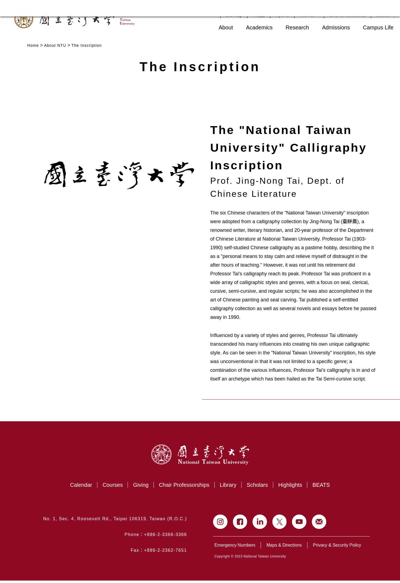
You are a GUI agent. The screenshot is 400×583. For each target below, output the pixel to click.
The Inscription (87, 45)
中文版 (259, 15)
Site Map (234, 15)
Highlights (290, 487)
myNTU (282, 15)
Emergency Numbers (234, 547)
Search (383, 15)
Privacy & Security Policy (337, 547)
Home (33, 45)
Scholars (257, 487)
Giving (141, 487)
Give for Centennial (348, 15)
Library (228, 487)
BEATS (321, 487)
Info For (309, 15)
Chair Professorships (184, 487)
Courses (113, 487)
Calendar (81, 487)
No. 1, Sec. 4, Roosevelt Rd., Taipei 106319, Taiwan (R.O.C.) (115, 521)
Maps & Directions (284, 547)
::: (200, 26)
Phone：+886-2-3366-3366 (155, 537)
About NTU (55, 45)
